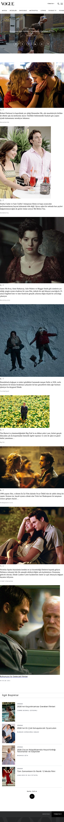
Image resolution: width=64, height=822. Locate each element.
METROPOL (33, 10)
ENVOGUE (23, 10)
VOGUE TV (52, 10)
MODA (4, 10)
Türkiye (58, 814)
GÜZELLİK (13, 10)
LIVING (43, 10)
